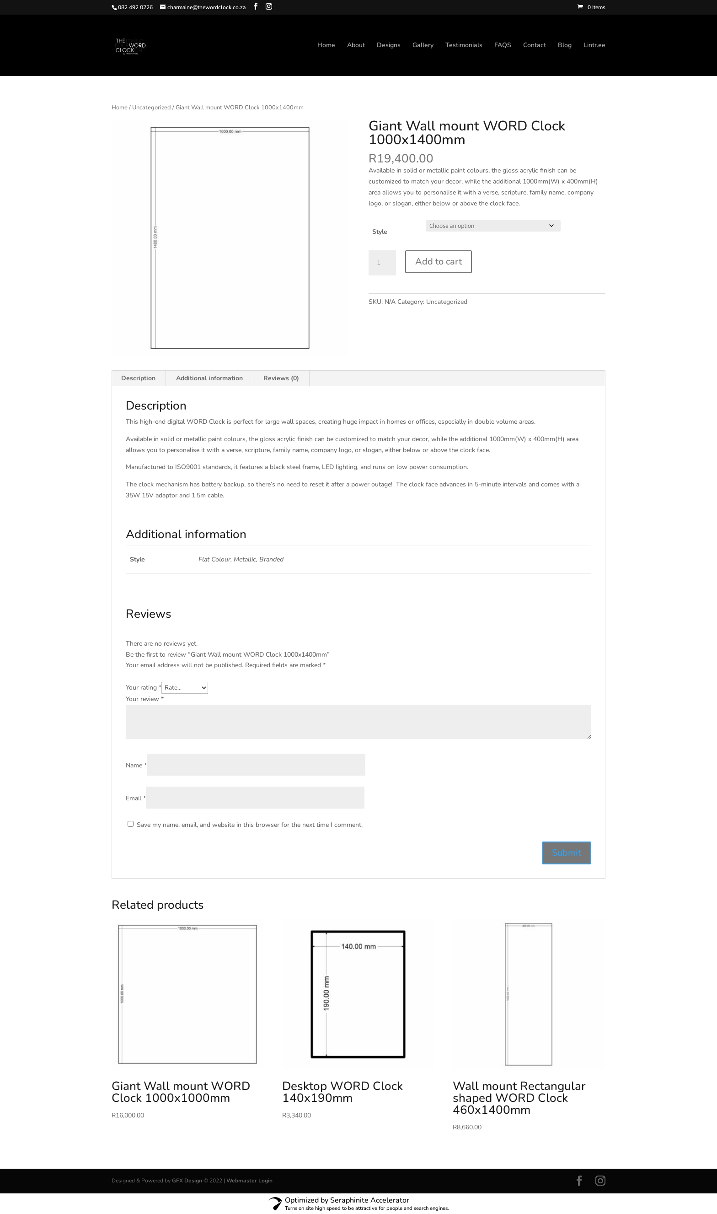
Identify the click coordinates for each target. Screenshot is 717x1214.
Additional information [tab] (209, 378)
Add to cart (438, 261)
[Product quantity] (382, 263)
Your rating (143, 687)
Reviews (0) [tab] (281, 378)
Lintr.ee (594, 45)
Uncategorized (151, 107)
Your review (145, 699)
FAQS (502, 45)
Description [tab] (138, 378)
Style (379, 231)
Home (326, 45)
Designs (389, 45)
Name (136, 765)
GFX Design (187, 1180)
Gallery (422, 45)
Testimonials (463, 45)
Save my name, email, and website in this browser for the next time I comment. (250, 824)
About (356, 45)
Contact (534, 45)
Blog (565, 45)
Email (136, 798)
